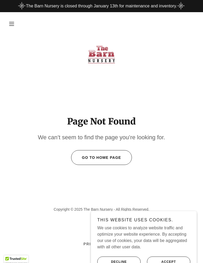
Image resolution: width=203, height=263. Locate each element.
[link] (101, 54)
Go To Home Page (96, 157)
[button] (11, 24)
